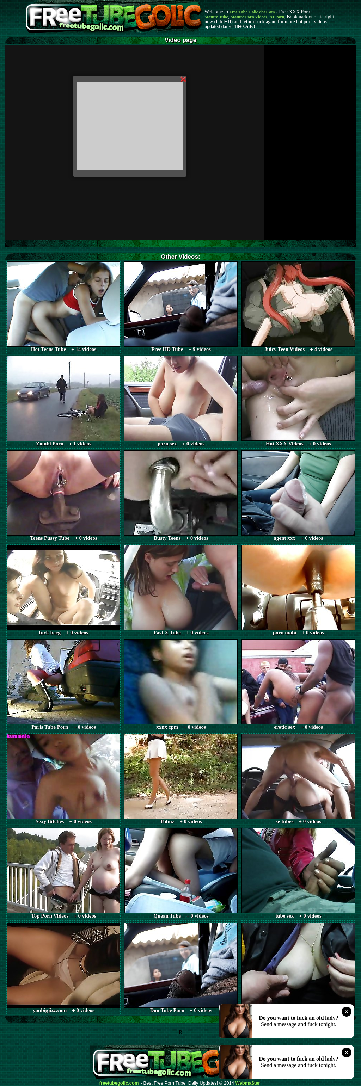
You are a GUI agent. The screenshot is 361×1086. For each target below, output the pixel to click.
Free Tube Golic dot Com (252, 12)
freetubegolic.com (119, 1083)
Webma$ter (247, 1083)
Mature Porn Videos (249, 16)
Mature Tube (216, 16)
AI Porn (277, 16)
